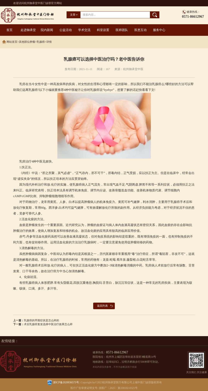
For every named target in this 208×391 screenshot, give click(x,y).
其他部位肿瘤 (27, 41)
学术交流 (84, 30)
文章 (72, 14)
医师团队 (122, 30)
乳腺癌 (41, 41)
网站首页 (12, 41)
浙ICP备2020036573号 (66, 382)
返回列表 (102, 305)
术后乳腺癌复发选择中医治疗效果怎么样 (48, 324)
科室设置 (103, 30)
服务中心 (159, 30)
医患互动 (140, 30)
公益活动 (65, 30)
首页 (9, 30)
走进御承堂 (28, 30)
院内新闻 (47, 30)
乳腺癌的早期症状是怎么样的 (41, 320)
